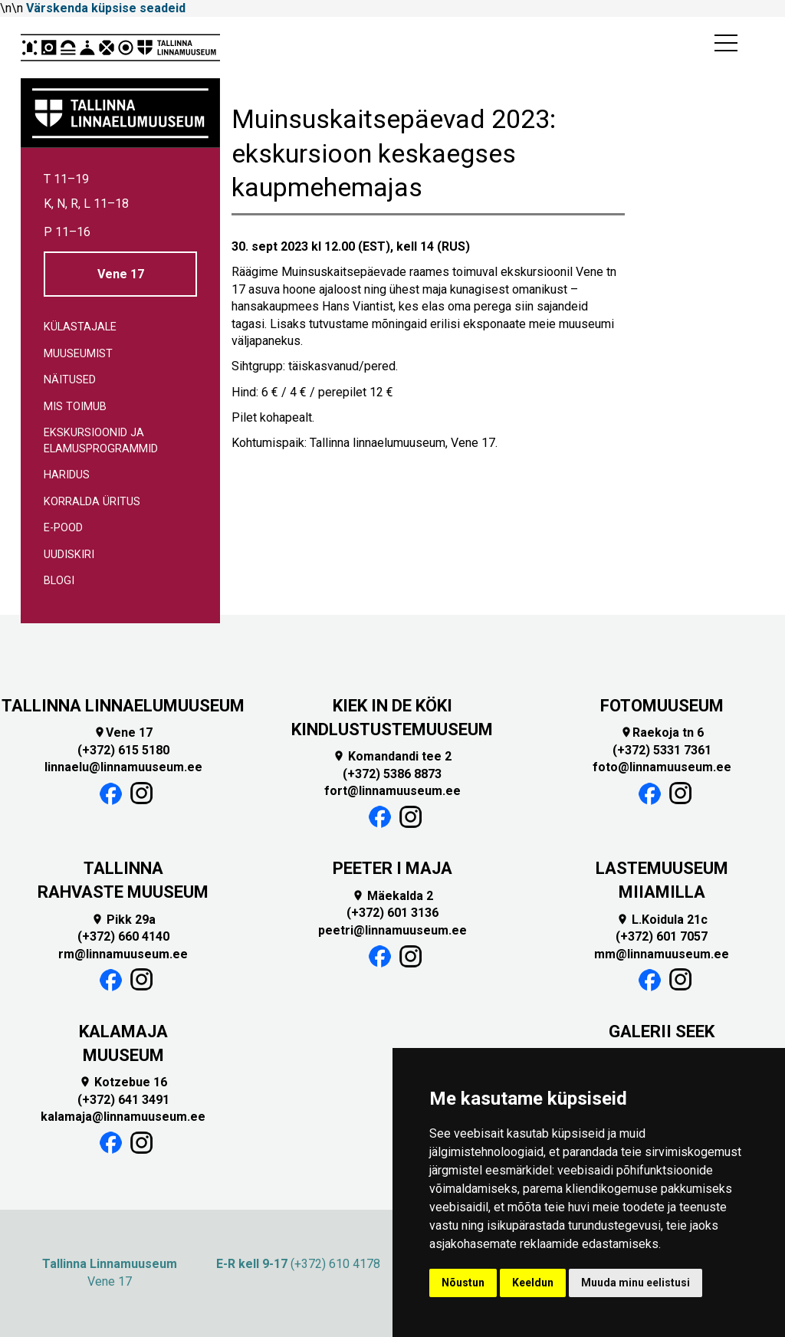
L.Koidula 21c (662, 919)
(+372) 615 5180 (123, 750)
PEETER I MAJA (392, 868)
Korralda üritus (92, 501)
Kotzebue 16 (123, 1082)
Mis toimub (75, 406)
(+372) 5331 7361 (662, 750)
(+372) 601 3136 (392, 912)
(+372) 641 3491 (123, 1099)
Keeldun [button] (532, 1282)
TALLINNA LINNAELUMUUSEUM (123, 705)
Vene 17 (120, 274)
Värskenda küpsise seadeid (106, 8)
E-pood (63, 527)
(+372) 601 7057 (662, 936)
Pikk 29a (123, 919)
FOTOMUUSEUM (662, 705)
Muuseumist (78, 353)
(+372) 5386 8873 (392, 774)
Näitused (70, 379)
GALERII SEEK (661, 1031)
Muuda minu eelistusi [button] (635, 1282)
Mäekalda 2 (392, 896)
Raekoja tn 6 (662, 732)
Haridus (67, 474)
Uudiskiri (69, 554)
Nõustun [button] (463, 1282)
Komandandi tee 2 (392, 756)
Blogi (59, 580)
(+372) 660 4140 (123, 936)
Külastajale (80, 326)
